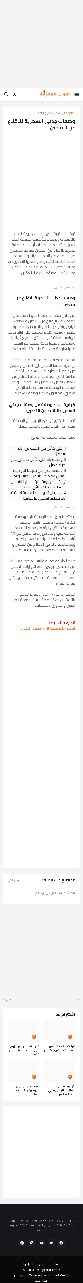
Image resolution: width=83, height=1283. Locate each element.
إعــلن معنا (41, 1281)
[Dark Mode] (15, 94)
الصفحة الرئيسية (65, 113)
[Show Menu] (77, 94)
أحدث (74, 1000)
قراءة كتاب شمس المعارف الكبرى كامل (59, 1048)
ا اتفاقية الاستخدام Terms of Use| (49, 1275)
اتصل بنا (28, 1264)
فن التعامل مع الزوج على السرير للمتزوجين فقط (24, 1050)
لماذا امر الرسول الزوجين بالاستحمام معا (25, 1090)
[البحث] (6, 94)
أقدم (9, 1000)
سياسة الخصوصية (48, 1264)
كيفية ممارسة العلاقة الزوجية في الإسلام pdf (61, 1090)
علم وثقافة (44, 113)
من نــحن (18, 1275)
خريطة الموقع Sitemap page (41, 1270)
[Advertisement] (41, 43)
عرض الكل (14, 880)
